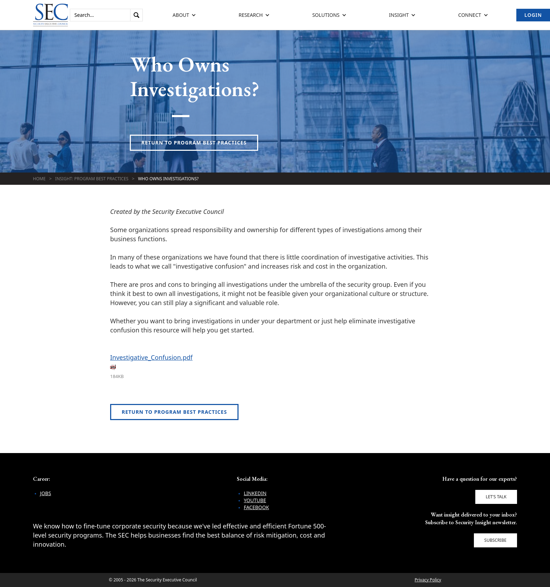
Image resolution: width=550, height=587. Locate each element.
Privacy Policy (428, 580)
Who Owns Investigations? (168, 179)
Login (533, 15)
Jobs (45, 493)
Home (39, 179)
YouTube (255, 500)
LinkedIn (255, 493)
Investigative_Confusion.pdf (151, 357)
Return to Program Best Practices (194, 142)
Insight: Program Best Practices (91, 179)
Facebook (256, 507)
